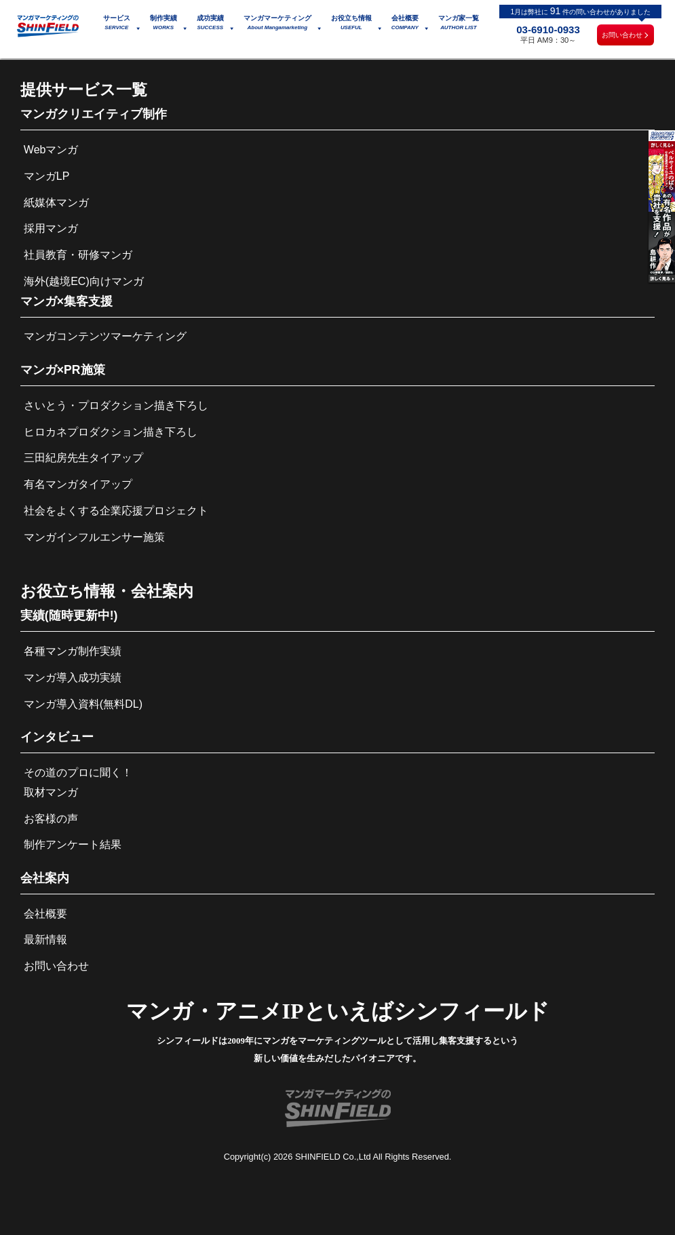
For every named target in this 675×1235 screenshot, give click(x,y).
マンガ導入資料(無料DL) (83, 704)
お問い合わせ (622, 35)
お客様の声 (51, 818)
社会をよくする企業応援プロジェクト (116, 510)
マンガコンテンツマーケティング (105, 336)
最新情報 (45, 939)
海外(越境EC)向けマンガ (84, 281)
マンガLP (47, 176)
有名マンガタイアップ (78, 484)
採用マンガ (51, 228)
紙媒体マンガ (56, 202)
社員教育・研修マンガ (78, 255)
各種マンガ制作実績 (72, 651)
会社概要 (45, 913)
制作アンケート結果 (72, 844)
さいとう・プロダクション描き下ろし (116, 405)
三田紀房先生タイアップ (83, 457)
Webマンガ (51, 149)
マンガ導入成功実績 (72, 677)
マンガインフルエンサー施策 (94, 537)
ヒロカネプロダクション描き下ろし (110, 432)
